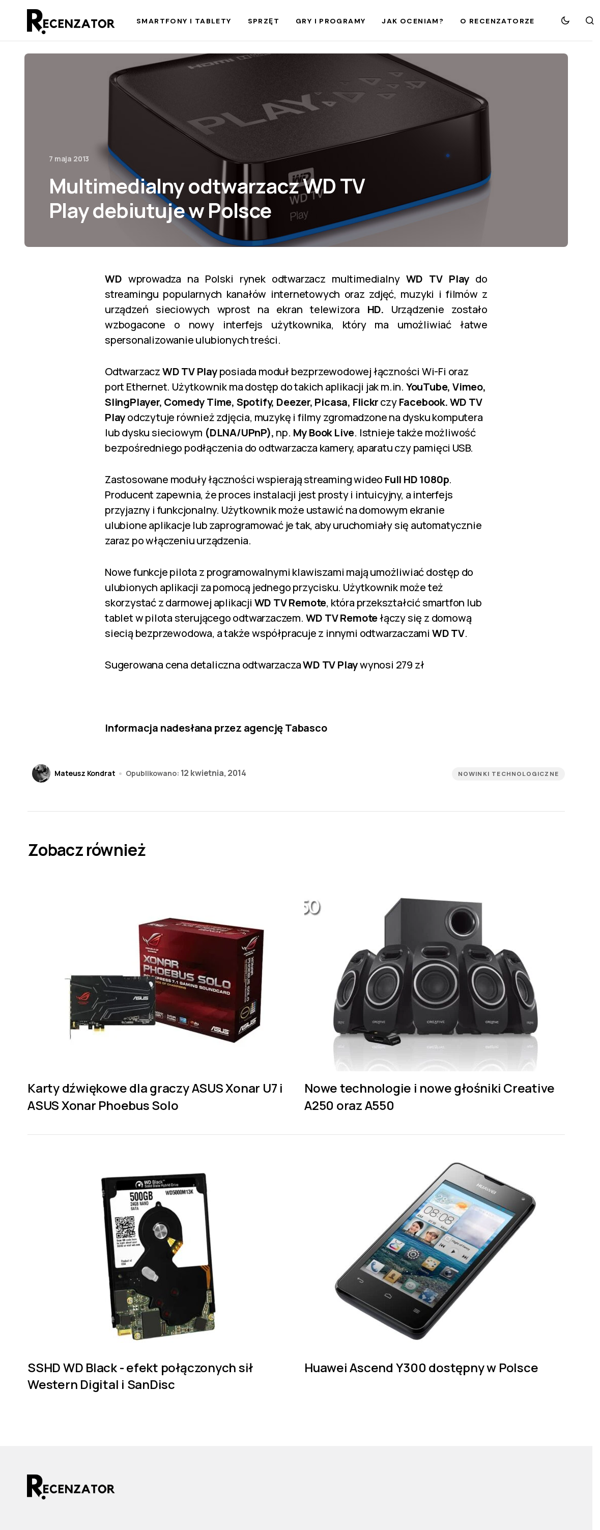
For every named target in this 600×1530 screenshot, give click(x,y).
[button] (565, 20)
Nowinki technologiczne (508, 774)
